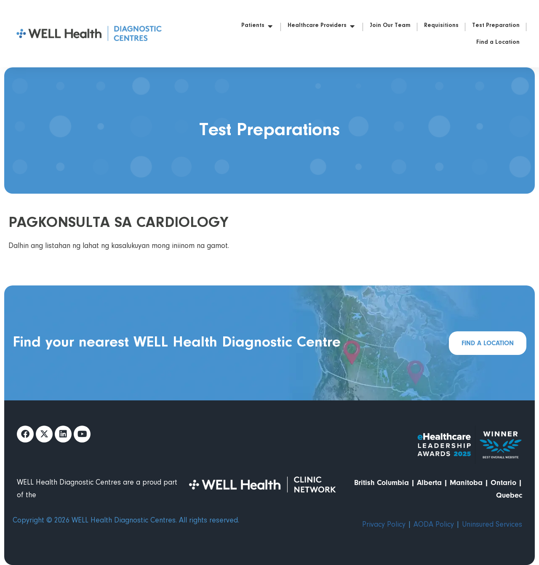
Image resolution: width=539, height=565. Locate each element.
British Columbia (381, 482)
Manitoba (466, 482)
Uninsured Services (492, 525)
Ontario (503, 482)
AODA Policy (434, 525)
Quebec (509, 495)
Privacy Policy (384, 525)
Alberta (429, 482)
